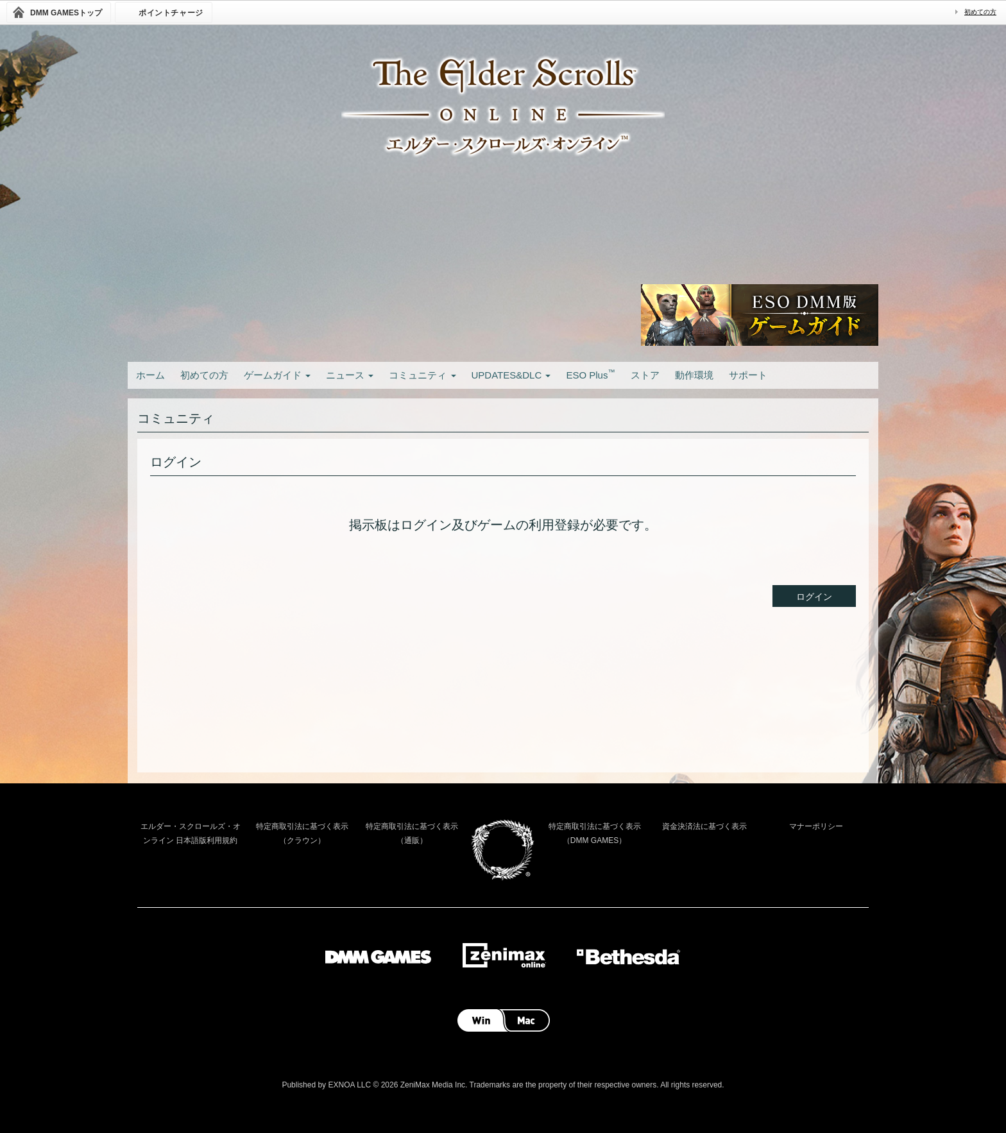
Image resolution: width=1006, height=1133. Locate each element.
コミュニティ (422, 375)
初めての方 (980, 11)
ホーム (150, 375)
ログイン (814, 597)
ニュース (349, 375)
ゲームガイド (277, 375)
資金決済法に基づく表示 (704, 826)
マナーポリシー (816, 826)
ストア (645, 375)
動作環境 (694, 375)
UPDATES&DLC (511, 375)
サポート (748, 375)
